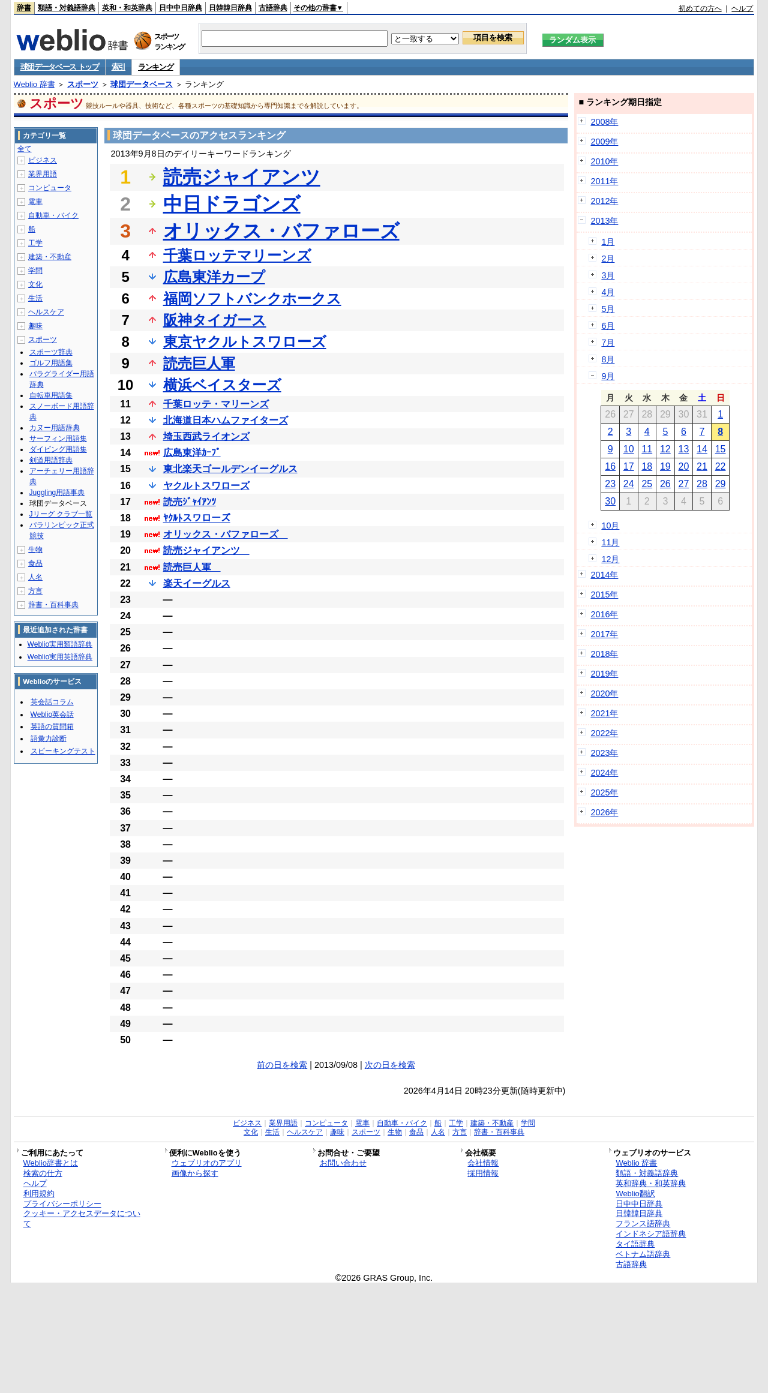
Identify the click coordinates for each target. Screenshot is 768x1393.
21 (702, 466)
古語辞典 (273, 7)
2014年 (604, 575)
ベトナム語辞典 (643, 1254)
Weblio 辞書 (34, 84)
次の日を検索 (390, 1065)
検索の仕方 (42, 1173)
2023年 (604, 753)
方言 (35, 591)
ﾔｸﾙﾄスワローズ (196, 518)
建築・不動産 (49, 257)
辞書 (24, 7)
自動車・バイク (53, 215)
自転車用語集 (51, 395)
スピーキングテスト (63, 751)
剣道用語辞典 (51, 460)
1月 (607, 242)
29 (720, 484)
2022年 (604, 733)
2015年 (604, 594)
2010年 (604, 161)
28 (702, 484)
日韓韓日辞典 (230, 7)
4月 (607, 292)
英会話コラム (52, 702)
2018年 (604, 654)
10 (628, 449)
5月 (607, 309)
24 (628, 484)
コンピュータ (49, 188)
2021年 (604, 713)
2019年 (604, 674)
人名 (35, 577)
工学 (35, 243)
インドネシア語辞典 (651, 1233)
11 (646, 449)
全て (24, 148)
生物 (35, 549)
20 (684, 466)
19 (665, 466)
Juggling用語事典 (57, 492)
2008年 (604, 122)
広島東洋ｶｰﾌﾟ (192, 453)
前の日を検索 (282, 1065)
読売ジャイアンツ (241, 177)
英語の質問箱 (52, 726)
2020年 (604, 693)
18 (646, 466)
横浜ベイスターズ (222, 385)
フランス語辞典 (643, 1223)
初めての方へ (700, 8)
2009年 (604, 141)
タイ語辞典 (635, 1243)
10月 (610, 525)
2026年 (604, 812)
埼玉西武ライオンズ (206, 436)
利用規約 (39, 1193)
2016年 (604, 614)
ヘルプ (742, 8)
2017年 (604, 634)
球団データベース (141, 84)
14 (702, 449)
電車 (35, 201)
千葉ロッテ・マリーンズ (216, 404)
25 (646, 484)
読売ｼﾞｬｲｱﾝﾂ (189, 502)
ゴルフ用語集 (51, 363)
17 (628, 466)
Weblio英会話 (52, 714)
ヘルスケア (46, 312)
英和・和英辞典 (127, 7)
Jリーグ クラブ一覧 (60, 514)
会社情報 (483, 1162)
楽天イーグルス (196, 583)
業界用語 (42, 174)
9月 (607, 376)
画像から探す (195, 1173)
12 (665, 449)
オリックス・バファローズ (281, 231)
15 (720, 449)
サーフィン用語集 (58, 438)
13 (684, 449)
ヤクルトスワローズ (206, 486)
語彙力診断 (49, 738)
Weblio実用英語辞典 (60, 657)
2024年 (604, 772)
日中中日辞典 (180, 7)
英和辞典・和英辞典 (651, 1183)
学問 (35, 270)
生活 (35, 298)
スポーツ (82, 84)
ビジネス (42, 160)
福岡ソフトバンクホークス (252, 298)
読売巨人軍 (199, 363)
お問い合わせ (343, 1162)
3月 (607, 275)
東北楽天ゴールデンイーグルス (230, 469)
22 (720, 466)
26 (665, 484)
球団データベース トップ (59, 66)
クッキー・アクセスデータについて (81, 1218)
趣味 (35, 326)
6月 (607, 326)
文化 (35, 284)
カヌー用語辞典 (54, 428)
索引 (118, 66)
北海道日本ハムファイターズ (225, 420)
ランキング (155, 66)
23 (610, 484)
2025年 (604, 792)
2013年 (604, 221)
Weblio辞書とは (50, 1162)
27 (684, 484)
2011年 (604, 181)
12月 (610, 559)
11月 (610, 542)
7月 (607, 342)
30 (610, 501)
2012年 (604, 201)
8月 (607, 359)
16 (610, 466)
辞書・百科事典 (53, 605)
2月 (607, 258)
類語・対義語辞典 (66, 7)
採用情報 (483, 1173)
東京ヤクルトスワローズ (244, 342)
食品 (35, 563)
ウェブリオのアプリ (207, 1162)
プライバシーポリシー (62, 1203)
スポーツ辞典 (51, 352)
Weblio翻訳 (635, 1193)
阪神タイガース (214, 320)
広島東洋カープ (214, 277)
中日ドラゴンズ (232, 204)
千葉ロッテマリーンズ (237, 255)
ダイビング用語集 (58, 449)
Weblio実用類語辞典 (60, 644)
